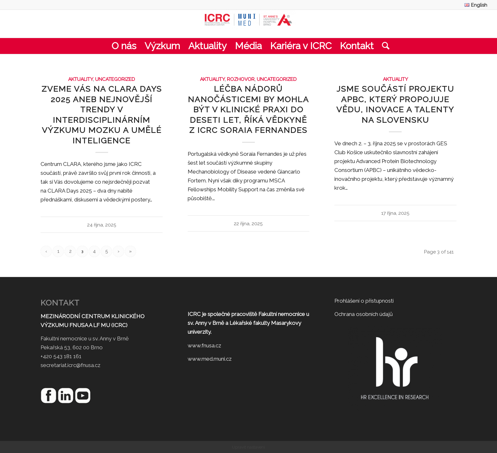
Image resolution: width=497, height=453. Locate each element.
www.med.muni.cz (210, 359)
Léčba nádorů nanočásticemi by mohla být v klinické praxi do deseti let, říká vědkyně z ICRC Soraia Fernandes (248, 109)
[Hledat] (384, 46)
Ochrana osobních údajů (363, 314)
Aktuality (80, 79)
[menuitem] (474, 5)
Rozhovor (241, 79)
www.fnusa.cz (204, 345)
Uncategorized (115, 79)
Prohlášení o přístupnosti (364, 301)
